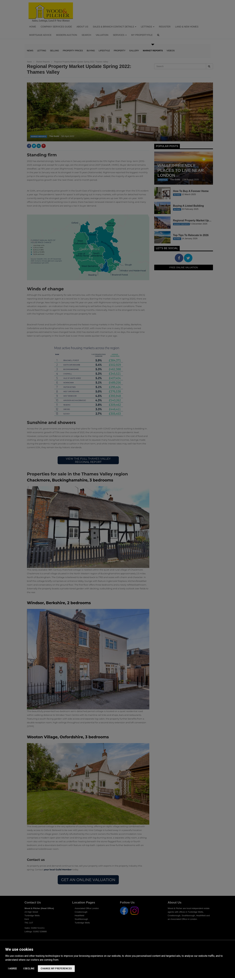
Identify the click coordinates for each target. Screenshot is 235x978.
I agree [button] (12, 968)
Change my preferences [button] (56, 968)
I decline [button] (29, 968)
